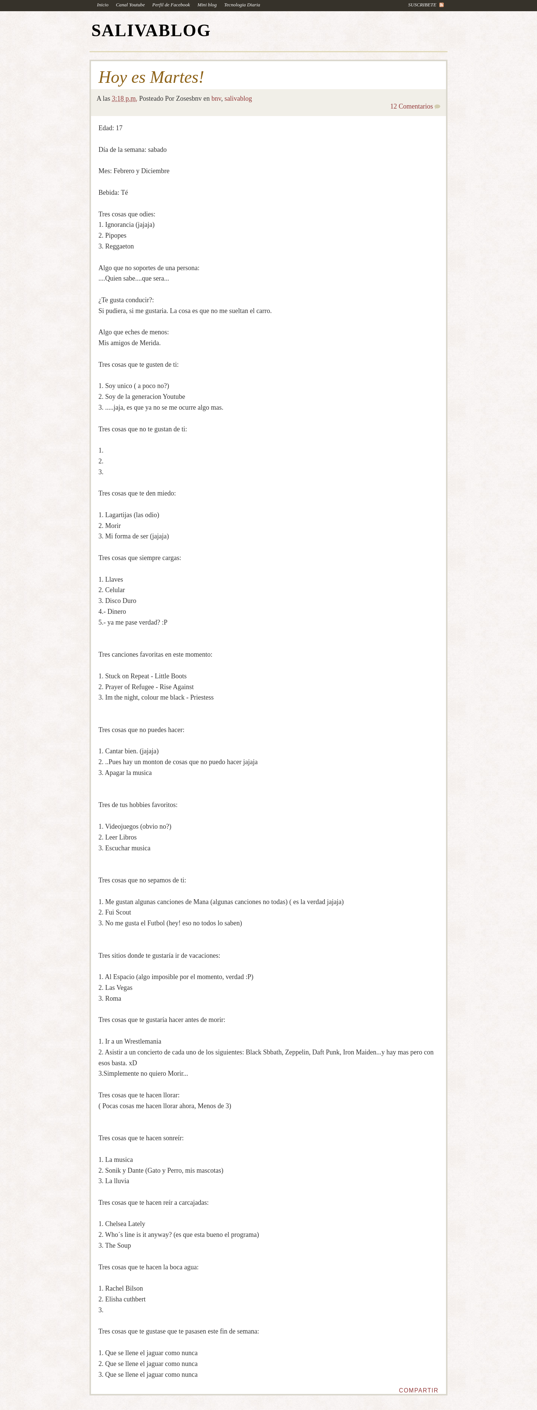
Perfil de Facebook (171, 4)
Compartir (419, 1390)
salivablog (238, 98)
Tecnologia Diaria (242, 4)
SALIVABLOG (151, 30)
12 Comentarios (411, 106)
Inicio (103, 4)
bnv (216, 98)
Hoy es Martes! (151, 77)
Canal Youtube (130, 4)
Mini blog (207, 4)
